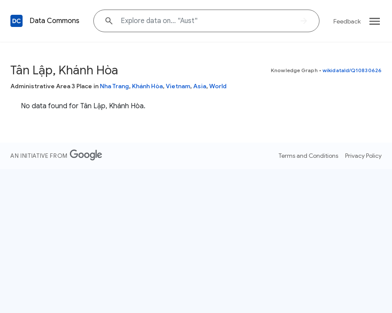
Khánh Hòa (147, 86)
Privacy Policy (363, 156)
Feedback (347, 21)
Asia (199, 86)
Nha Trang (114, 86)
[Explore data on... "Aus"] (206, 21)
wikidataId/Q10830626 (352, 70)
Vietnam (178, 86)
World (218, 86)
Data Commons (54, 21)
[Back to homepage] (16, 21)
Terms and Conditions (308, 156)
